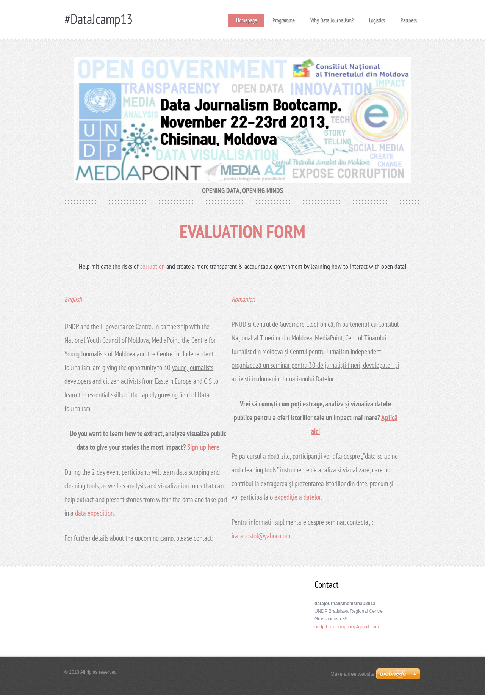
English (73, 299)
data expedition (94, 513)
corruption (153, 266)
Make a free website (352, 674)
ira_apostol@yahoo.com (261, 535)
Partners (409, 18)
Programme (283, 18)
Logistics (377, 18)
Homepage (246, 20)
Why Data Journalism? (332, 18)
